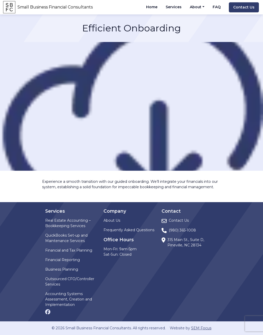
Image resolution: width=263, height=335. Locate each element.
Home (151, 7)
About (195, 7)
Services (174, 7)
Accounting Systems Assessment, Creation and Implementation (68, 299)
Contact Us (244, 7)
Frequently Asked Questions (129, 230)
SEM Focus (201, 328)
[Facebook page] (47, 311)
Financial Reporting (62, 259)
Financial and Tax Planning (68, 250)
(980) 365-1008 (182, 230)
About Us (112, 220)
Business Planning (61, 269)
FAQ (217, 7)
